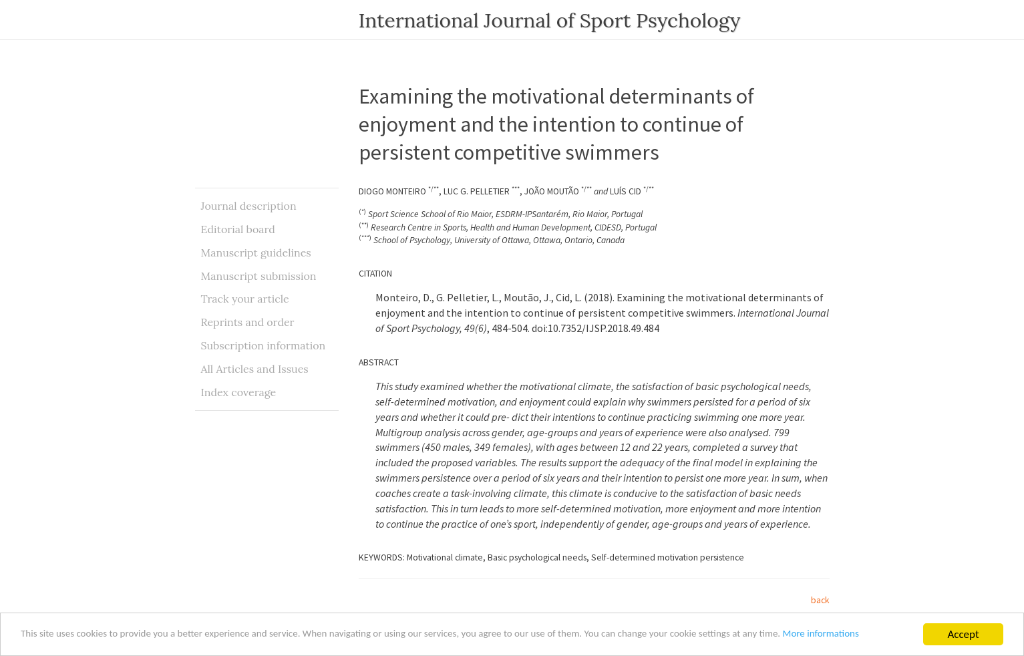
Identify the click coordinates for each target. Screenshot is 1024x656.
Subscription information (263, 345)
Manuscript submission (259, 276)
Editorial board (238, 229)
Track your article (245, 298)
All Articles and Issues (255, 368)
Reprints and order (248, 322)
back (820, 600)
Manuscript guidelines (256, 252)
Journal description (249, 205)
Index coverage (239, 392)
